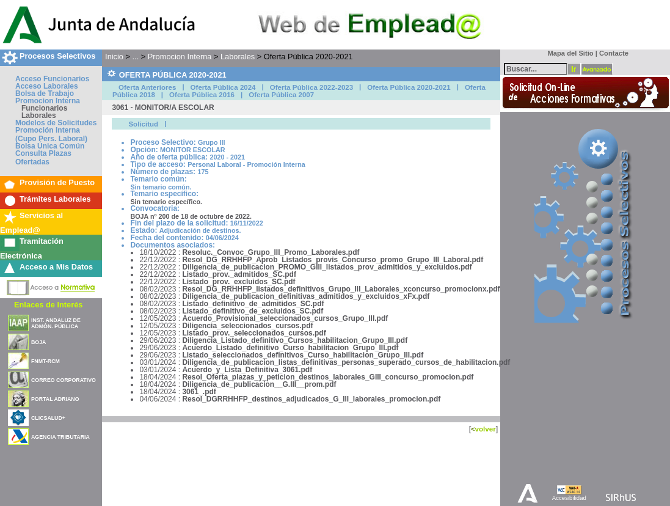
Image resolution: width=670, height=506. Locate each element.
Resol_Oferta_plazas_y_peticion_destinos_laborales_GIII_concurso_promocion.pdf (327, 377)
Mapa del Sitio (568, 53)
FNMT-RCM (45, 361)
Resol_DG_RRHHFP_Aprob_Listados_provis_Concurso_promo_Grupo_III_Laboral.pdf (332, 259)
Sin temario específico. (166, 201)
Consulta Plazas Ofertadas (43, 157)
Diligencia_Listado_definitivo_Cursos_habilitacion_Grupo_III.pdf (294, 340)
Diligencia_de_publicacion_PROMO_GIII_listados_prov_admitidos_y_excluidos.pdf (327, 267)
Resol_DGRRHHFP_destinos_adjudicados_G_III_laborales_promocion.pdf (311, 399)
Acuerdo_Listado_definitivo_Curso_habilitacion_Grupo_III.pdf (290, 347)
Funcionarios (44, 108)
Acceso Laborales (46, 86)
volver (485, 429)
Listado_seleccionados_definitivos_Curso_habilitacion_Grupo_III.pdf (302, 355)
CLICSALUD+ (48, 418)
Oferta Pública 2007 (281, 94)
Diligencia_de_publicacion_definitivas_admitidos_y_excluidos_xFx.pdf (305, 296)
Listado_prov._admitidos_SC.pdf (239, 274)
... (136, 56)
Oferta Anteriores (147, 87)
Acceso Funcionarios (52, 79)
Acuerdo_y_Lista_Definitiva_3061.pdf (247, 369)
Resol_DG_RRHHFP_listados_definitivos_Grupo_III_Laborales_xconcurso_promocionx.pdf (341, 289)
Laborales (38, 115)
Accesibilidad (569, 497)
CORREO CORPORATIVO (63, 380)
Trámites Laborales (55, 199)
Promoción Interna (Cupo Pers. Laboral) (51, 134)
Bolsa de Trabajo (44, 93)
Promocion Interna (47, 101)
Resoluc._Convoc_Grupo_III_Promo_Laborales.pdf (270, 252)
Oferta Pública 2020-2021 (408, 87)
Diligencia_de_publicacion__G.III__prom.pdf (259, 384)
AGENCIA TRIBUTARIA (60, 437)
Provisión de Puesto (57, 182)
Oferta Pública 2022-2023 (311, 87)
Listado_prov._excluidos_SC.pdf (238, 281)
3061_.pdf (199, 391)
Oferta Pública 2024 (223, 87)
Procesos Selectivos (57, 56)
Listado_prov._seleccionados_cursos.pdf (254, 333)
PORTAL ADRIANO (55, 399)
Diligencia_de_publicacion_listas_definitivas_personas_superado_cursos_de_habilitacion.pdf (346, 362)
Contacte (613, 53)
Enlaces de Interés (48, 304)
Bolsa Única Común (49, 146)
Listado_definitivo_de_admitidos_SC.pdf (253, 303)
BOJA (38, 342)
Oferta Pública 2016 (202, 94)
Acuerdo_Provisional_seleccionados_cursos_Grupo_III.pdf (285, 318)
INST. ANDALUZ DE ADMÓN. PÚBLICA (56, 323)
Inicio (114, 56)
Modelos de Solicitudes (55, 123)
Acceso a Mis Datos (56, 266)
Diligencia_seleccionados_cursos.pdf (247, 325)
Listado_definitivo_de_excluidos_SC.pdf (252, 311)
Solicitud (143, 124)
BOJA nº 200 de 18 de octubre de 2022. (191, 216)
